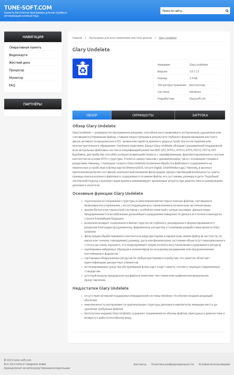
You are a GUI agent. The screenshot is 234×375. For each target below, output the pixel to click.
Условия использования (214, 364)
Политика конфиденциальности (172, 364)
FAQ (12, 85)
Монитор (16, 77)
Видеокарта (18, 55)
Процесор (16, 70)
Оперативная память (25, 47)
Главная (77, 37)
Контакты (140, 364)
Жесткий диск (19, 62)
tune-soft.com (28, 7)
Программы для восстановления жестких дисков (120, 37)
